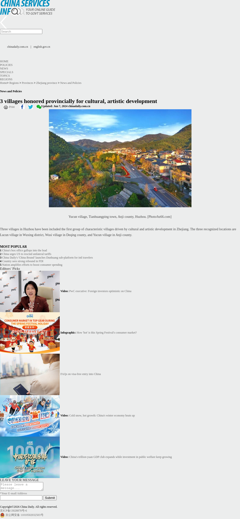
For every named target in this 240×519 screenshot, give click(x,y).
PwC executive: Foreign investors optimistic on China (100, 291)
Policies (6, 65)
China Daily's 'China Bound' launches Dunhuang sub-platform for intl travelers (47, 257)
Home (4, 61)
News (4, 68)
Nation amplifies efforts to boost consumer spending (32, 264)
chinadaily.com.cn (17, 46)
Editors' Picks (10, 269)
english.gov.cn (42, 46)
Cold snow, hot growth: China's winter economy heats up (102, 415)
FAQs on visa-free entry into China (80, 374)
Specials (6, 72)
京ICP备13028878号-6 (13, 512)
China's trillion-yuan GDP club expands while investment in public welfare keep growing (120, 457)
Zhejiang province (46, 83)
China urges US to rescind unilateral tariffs (26, 254)
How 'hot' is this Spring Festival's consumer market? (107, 332)
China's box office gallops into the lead (24, 250)
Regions (6, 79)
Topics (5, 75)
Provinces (27, 83)
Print (12, 107)
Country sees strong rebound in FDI (22, 261)
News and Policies (71, 83)
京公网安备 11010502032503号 (24, 516)
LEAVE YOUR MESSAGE (19, 480)
